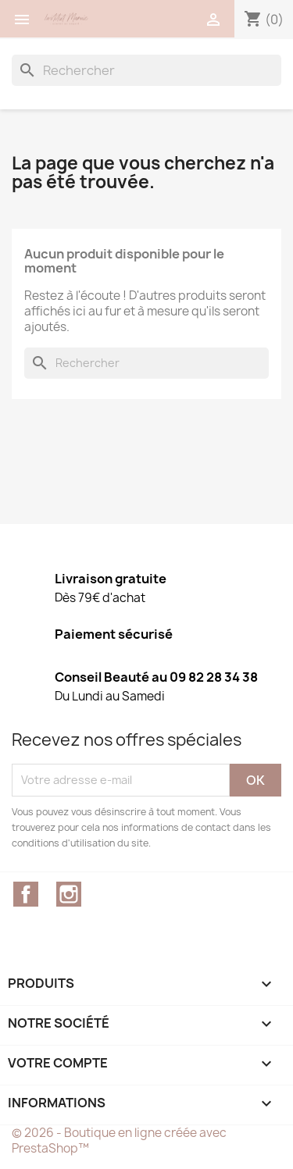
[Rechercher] (146, 70)
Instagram (68, 894)
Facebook (25, 894)
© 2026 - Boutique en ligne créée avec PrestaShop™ (119, 1140)
